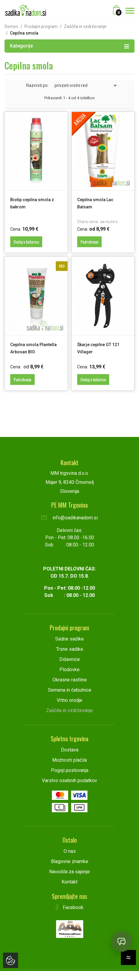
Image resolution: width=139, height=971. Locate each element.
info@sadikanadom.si (69, 518)
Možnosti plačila (69, 760)
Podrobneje (89, 241)
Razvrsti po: (37, 85)
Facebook (69, 907)
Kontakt (69, 882)
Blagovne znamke (69, 861)
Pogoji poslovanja (69, 770)
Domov (11, 26)
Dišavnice (69, 659)
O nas (70, 851)
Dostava (69, 750)
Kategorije (69, 45)
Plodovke (69, 669)
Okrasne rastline (69, 680)
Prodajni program (41, 26)
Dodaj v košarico (26, 241)
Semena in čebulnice (69, 690)
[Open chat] (121, 941)
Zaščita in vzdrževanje (85, 26)
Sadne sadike (69, 639)
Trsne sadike (69, 649)
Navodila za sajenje (69, 871)
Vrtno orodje (69, 700)
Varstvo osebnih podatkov (69, 780)
